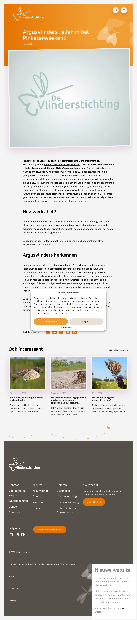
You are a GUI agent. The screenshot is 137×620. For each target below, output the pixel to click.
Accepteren (51, 321)
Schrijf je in (94, 502)
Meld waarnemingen (50, 529)
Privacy (12, 576)
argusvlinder (45, 182)
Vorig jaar (28, 299)
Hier (55, 287)
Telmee (46, 244)
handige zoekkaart (56, 283)
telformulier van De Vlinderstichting (78, 241)
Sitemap (12, 601)
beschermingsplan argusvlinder (69, 201)
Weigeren (86, 321)
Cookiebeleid (67, 327)
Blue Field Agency (68, 564)
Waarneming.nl (31, 244)
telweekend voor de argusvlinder (62, 164)
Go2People (39, 564)
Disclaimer (13, 588)
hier (123, 608)
